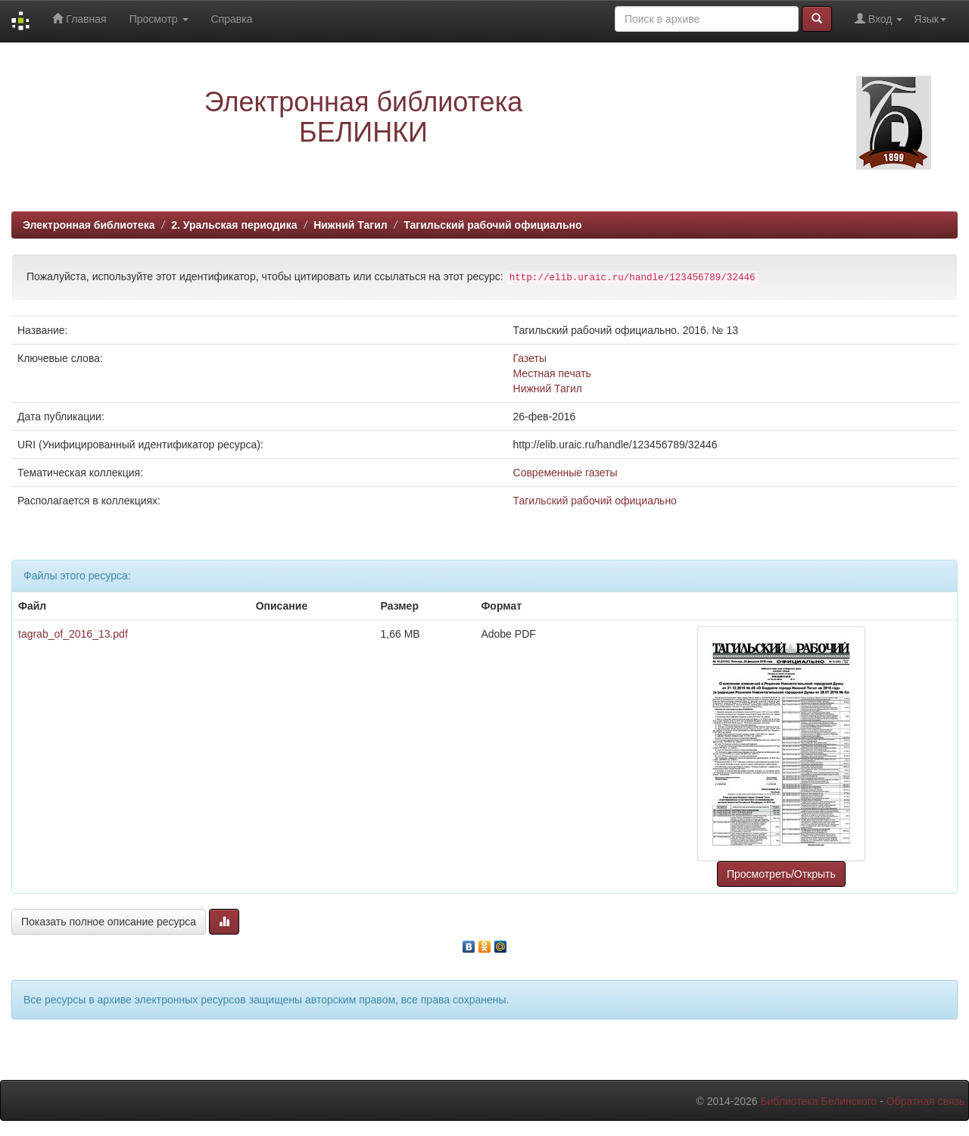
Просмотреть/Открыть (781, 874)
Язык (930, 19)
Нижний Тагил (350, 225)
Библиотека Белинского (818, 1101)
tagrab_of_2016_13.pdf (73, 634)
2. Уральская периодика (234, 225)
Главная (79, 18)
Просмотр (159, 19)
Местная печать (552, 373)
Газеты (530, 358)
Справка (232, 19)
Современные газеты (565, 473)
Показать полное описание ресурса (108, 922)
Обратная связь (925, 1101)
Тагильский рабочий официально (492, 225)
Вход (878, 18)
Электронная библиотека (89, 225)
